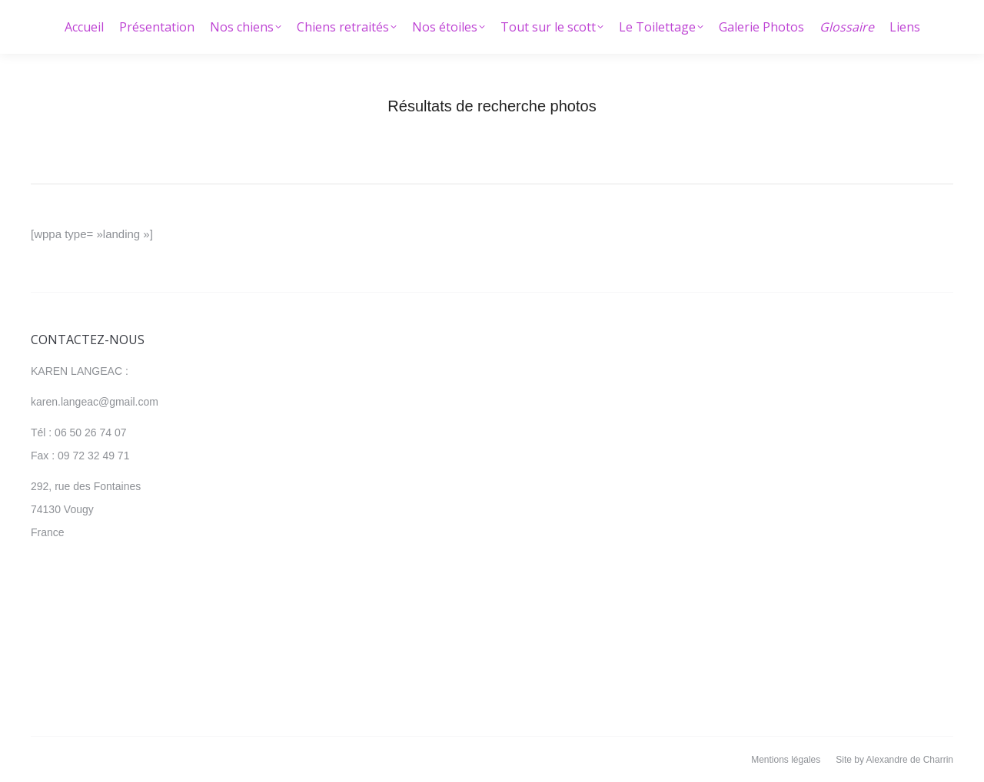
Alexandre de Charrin (909, 759)
